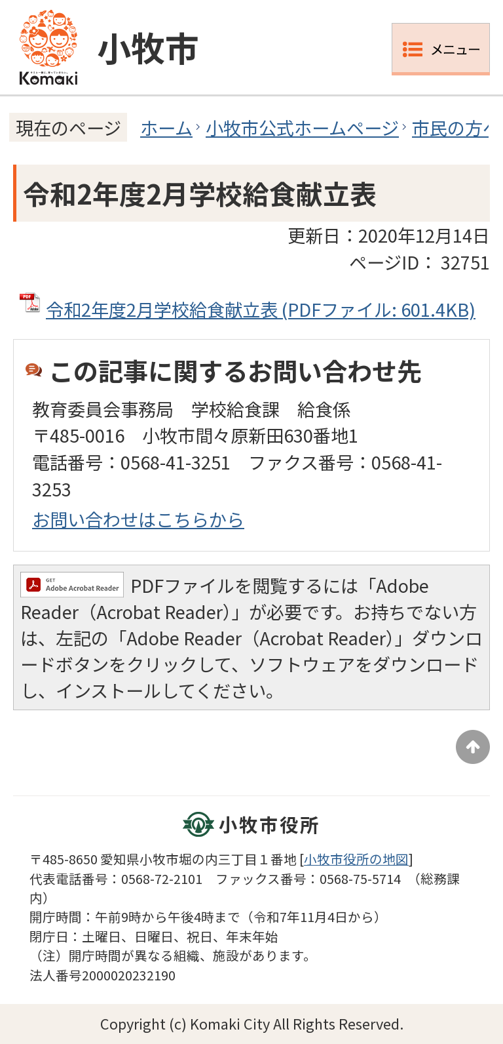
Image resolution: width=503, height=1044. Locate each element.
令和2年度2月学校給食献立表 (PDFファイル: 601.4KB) (260, 309)
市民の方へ (456, 127)
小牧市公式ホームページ (302, 127)
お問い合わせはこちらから (138, 519)
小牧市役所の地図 (356, 858)
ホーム (166, 127)
